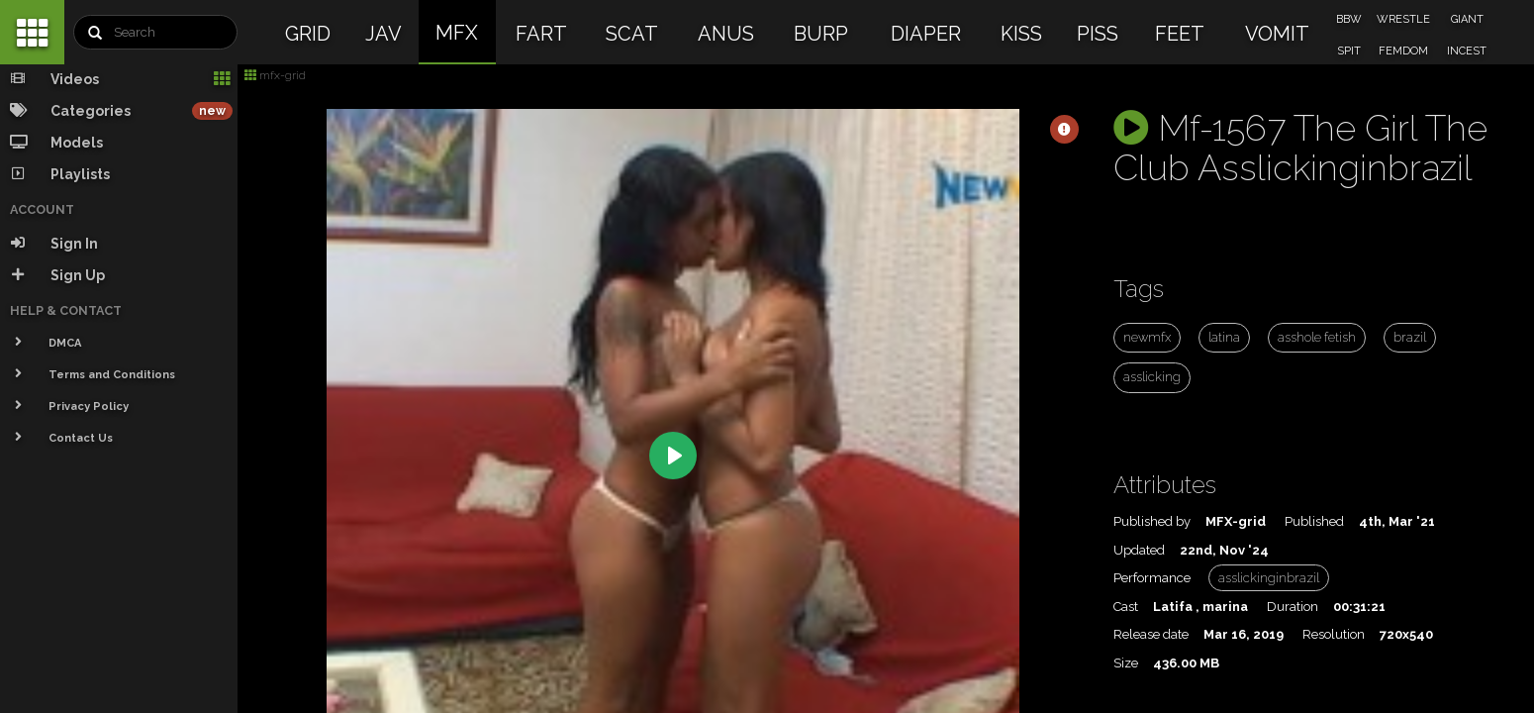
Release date (1151, 634)
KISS (1021, 34)
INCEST (1466, 51)
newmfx (1147, 337)
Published (1314, 521)
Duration (1292, 606)
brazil (1409, 337)
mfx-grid (275, 75)
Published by (1152, 521)
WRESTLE (1403, 19)
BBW (1349, 19)
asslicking (1152, 376)
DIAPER (926, 34)
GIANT (1467, 19)
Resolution (1333, 634)
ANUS (726, 34)
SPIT (1349, 51)
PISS (1097, 34)
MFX (456, 33)
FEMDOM (1403, 51)
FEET (1179, 34)
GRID (308, 34)
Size (1125, 663)
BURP (821, 34)
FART (541, 34)
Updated (1139, 550)
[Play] (673, 455)
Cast (1125, 606)
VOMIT (1277, 34)
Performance (1152, 577)
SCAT (632, 34)
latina (1224, 337)
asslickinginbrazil (1268, 577)
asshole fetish (1317, 337)
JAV (383, 34)
